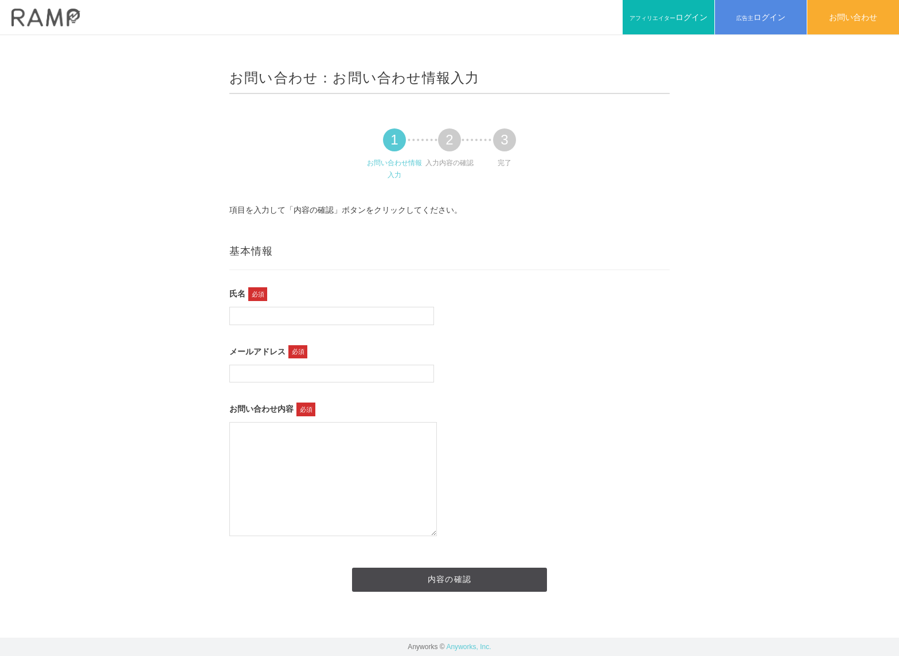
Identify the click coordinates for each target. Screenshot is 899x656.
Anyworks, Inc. (468, 647)
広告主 (760, 17)
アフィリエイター (669, 17)
